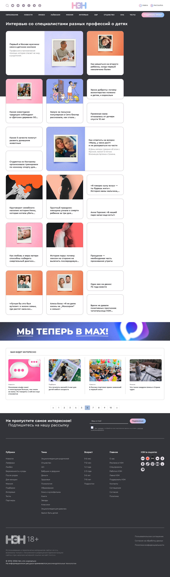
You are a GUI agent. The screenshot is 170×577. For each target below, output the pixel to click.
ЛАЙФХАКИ (55, 15)
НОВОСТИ (28, 15)
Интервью (10, 492)
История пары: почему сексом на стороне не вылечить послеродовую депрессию (63, 258)
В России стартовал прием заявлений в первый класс (105, 388)
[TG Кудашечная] (147, 459)
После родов (12, 475)
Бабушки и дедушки (50, 471)
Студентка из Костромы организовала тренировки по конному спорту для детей (24, 164)
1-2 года (87, 467)
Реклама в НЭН (117, 463)
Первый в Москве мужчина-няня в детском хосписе (25, 45)
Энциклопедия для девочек (53, 509)
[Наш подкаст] (143, 470)
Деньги (44, 475)
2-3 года (87, 471)
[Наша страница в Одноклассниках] (28, 5)
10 (111, 408)
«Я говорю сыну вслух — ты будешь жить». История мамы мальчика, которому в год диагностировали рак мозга (104, 188)
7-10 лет (87, 479)
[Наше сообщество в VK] (23, 5)
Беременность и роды (16, 471)
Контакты (114, 484)
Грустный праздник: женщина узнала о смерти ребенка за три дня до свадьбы (64, 210)
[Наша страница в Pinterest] (39, 5)
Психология (46, 484)
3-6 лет (87, 475)
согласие (101, 428)
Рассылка (156, 5)
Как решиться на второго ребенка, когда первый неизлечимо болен (104, 67)
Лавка (143, 5)
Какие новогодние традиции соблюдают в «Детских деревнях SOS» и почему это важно (24, 115)
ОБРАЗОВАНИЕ (12, 15)
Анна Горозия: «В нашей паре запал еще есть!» (104, 213)
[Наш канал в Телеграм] (34, 5)
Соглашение (115, 488)
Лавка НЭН (115, 475)
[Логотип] (79, 5)
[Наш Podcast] (162, 464)
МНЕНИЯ (69, 15)
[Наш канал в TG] (143, 459)
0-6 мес (87, 459)
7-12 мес (87, 463)
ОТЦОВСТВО (109, 15)
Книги (44, 496)
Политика (114, 496)
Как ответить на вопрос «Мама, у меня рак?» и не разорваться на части (103, 143)
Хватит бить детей (49, 513)
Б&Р (96, 15)
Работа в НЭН (116, 471)
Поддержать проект (152, 15)
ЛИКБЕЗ (41, 15)
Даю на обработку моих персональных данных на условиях (117, 429)
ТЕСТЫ (133, 15)
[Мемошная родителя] (152, 459)
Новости (11, 384)
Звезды (44, 500)
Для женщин (11, 479)
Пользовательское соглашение (149, 536)
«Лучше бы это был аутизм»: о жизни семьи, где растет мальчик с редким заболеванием (23, 306)
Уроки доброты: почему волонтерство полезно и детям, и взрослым (103, 92)
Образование (47, 488)
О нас (112, 459)
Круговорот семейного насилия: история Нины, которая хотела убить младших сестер (23, 210)
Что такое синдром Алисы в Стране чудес (145, 388)
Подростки (89, 484)
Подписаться (137, 421)
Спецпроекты (116, 467)
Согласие (114, 492)
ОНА (122, 15)
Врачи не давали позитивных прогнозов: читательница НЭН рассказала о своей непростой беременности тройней (105, 308)
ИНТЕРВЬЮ (83, 15)
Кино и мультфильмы (51, 492)
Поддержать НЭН (118, 479)
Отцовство (46, 463)
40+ (42, 467)
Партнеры (10, 500)
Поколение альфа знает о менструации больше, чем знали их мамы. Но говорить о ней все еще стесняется (24, 390)
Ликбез (9, 467)
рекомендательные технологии (61, 563)
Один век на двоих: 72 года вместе (101, 285)
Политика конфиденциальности (149, 545)
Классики (45, 505)
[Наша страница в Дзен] (18, 5)
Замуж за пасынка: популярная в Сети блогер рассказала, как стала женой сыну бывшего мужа (64, 115)
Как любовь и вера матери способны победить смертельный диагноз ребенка (24, 258)
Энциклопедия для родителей (55, 459)
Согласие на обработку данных (149, 541)
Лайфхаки (10, 463)
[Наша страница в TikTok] (147, 464)
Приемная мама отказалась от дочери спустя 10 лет (102, 116)
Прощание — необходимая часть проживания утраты (102, 258)
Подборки (52, 384)
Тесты (8, 496)
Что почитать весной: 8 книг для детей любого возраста (62, 388)
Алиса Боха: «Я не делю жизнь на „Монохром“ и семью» (63, 306)
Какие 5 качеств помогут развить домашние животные (23, 140)
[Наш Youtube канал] (12, 5)
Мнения (132, 384)
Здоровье (45, 479)
